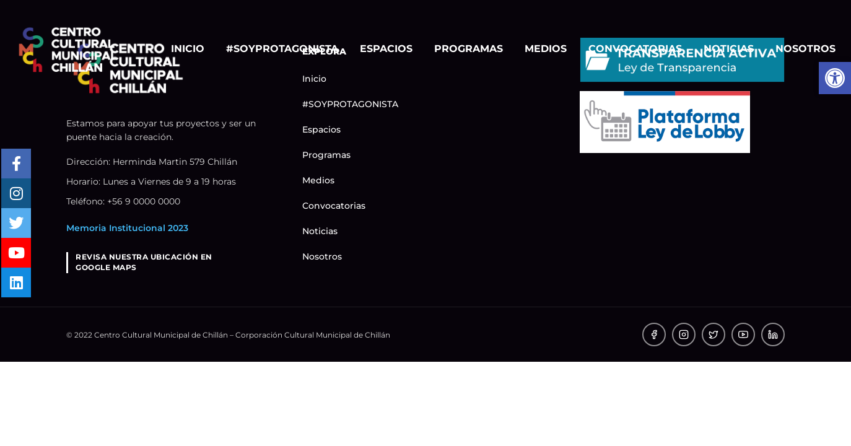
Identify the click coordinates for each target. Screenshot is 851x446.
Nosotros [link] (805, 49)
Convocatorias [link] (635, 49)
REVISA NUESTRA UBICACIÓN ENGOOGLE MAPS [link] (144, 262)
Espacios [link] (386, 49)
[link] (68, 49)
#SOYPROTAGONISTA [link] (282, 49)
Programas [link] (468, 49)
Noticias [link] (729, 49)
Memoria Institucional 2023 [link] (127, 228)
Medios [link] (546, 49)
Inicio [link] (187, 49)
